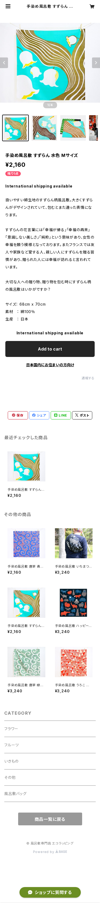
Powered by (50, 852)
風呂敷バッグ (15, 793)
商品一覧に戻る (50, 819)
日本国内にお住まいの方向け (50, 365)
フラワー (11, 728)
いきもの (11, 761)
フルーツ (11, 745)
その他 (9, 777)
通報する (88, 378)
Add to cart (50, 349)
